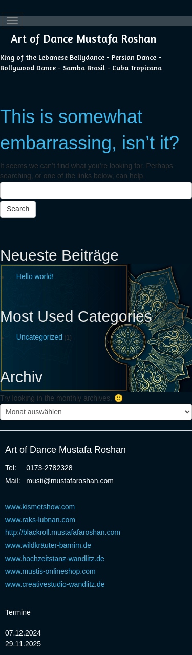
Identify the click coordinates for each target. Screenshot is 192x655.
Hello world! (35, 276)
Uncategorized (39, 337)
